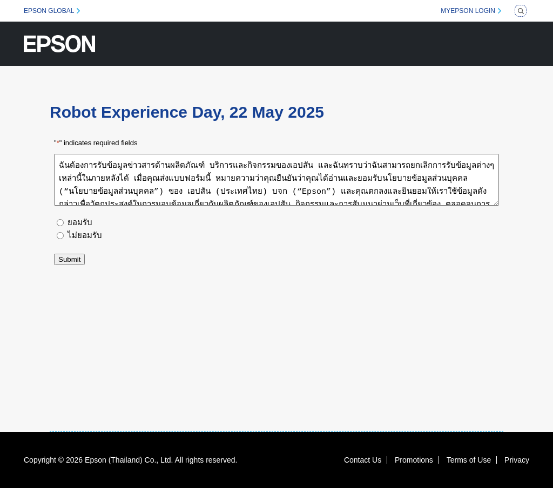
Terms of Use (469, 460)
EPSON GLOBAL (49, 11)
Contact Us (362, 460)
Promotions (414, 460)
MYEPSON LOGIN (468, 11)
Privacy (516, 460)
